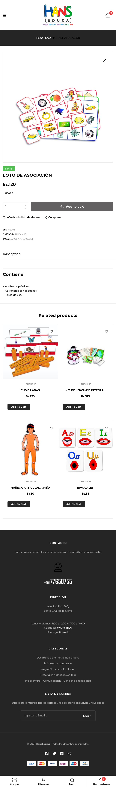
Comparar (54, 217)
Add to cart (75, 206)
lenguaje (27, 238)
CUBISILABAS (30, 390)
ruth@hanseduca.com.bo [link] (86, 552)
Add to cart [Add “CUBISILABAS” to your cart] (18, 406)
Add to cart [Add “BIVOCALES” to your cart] (73, 504)
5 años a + (15, 238)
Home (39, 37)
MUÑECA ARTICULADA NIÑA (30, 487)
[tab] (58, 254)
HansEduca (43, 744)
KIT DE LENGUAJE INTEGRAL (85, 390)
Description (11, 254)
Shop (48, 37)
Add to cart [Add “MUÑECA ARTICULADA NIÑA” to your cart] (18, 504)
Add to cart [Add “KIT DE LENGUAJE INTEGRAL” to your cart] (73, 406)
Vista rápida (41, 406)
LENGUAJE (20, 234)
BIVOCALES (85, 487)
